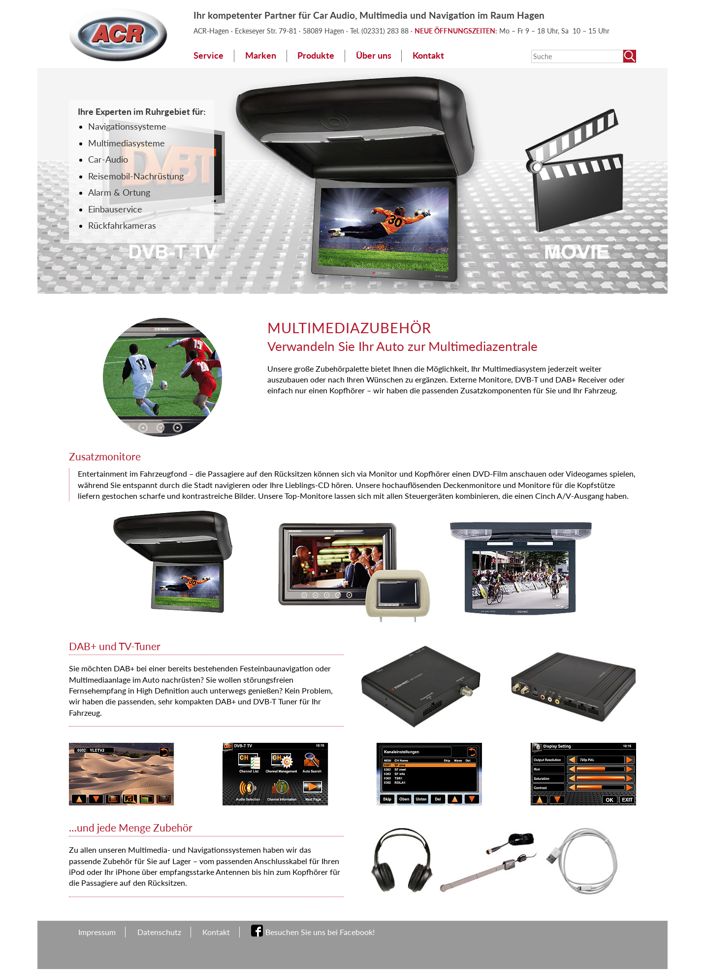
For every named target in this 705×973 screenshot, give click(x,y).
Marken (260, 55)
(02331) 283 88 (386, 31)
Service (208, 55)
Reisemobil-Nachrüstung (136, 176)
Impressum (97, 932)
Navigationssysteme (127, 126)
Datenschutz (159, 932)
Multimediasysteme (126, 143)
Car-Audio (108, 159)
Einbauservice (115, 209)
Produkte (315, 55)
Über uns (373, 55)
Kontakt (428, 55)
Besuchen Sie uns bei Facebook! (320, 932)
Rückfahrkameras (122, 225)
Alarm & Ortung (119, 192)
